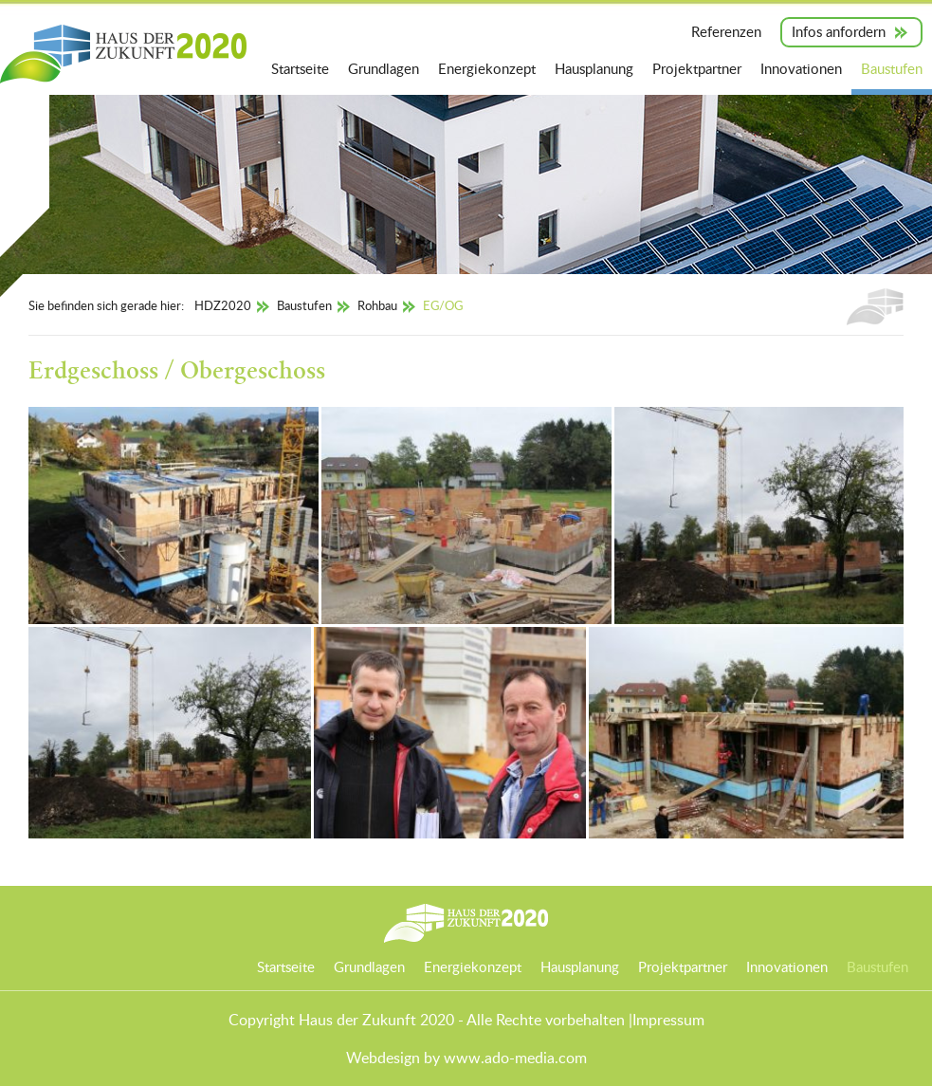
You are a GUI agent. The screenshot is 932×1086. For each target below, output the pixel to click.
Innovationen (801, 68)
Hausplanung (594, 68)
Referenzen (726, 31)
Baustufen (892, 68)
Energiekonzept (487, 68)
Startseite (300, 68)
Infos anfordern (839, 31)
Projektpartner (696, 68)
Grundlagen (383, 68)
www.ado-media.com (515, 1057)
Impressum (668, 1019)
